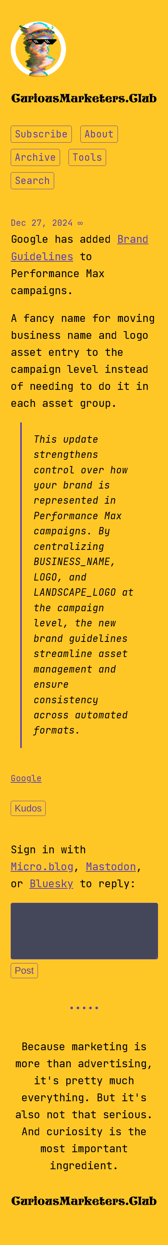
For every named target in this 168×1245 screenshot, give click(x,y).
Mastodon (111, 867)
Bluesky (51, 884)
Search (32, 180)
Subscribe (41, 134)
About (99, 134)
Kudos (28, 808)
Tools (87, 157)
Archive (35, 157)
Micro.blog (42, 867)
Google (26, 778)
